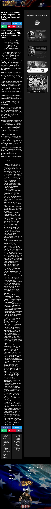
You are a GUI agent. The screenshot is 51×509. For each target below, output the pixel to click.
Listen (27, 470)
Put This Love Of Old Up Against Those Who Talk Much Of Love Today (12, 305)
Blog (10, 475)
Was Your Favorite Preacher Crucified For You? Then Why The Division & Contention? (12, 290)
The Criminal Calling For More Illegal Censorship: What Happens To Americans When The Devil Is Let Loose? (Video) (12, 231)
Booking (28, 473)
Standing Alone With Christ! (11, 398)
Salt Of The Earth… (9, 258)
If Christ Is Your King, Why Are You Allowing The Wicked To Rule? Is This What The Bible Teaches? (12, 375)
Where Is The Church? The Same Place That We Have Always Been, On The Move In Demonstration (13, 262)
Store (10, 470)
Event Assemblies (14, 473)
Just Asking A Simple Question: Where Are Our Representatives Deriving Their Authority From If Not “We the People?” (12, 271)
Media (27, 478)
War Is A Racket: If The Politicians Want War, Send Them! (13, 341)
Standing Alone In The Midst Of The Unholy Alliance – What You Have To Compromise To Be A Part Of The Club (12, 219)
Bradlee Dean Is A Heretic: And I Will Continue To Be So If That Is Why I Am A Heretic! (12, 330)
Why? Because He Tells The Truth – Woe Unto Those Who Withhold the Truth (12, 214)
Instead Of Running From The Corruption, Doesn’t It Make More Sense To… (13, 165)
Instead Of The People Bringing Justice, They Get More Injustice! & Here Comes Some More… (13, 208)
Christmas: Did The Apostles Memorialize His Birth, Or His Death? (12, 395)
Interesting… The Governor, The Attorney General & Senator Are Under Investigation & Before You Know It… (13, 179)
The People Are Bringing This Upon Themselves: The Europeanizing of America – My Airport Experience (12, 225)
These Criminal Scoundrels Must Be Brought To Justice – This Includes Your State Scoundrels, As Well (13, 278)
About (28, 475)
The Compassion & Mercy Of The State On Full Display (13, 236)
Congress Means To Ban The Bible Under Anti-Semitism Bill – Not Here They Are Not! (12, 389)
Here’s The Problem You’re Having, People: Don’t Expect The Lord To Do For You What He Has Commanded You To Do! (13, 403)
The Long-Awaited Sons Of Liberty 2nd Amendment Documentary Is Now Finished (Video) (12, 318)
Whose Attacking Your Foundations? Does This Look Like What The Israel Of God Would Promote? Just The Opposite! (12, 348)
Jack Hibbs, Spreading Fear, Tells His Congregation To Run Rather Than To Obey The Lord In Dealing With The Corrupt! (13, 197)
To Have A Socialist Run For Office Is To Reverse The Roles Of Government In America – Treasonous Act (12, 191)
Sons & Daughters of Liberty (34, 468)
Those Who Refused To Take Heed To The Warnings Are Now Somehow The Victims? (12, 368)
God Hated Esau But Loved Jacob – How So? (11, 414)
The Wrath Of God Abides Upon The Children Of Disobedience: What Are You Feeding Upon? (12, 418)
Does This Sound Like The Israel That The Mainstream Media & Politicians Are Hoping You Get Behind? (13, 410)
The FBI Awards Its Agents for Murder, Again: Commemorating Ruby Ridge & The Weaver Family (12, 185)
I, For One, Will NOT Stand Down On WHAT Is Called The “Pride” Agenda (13, 242)
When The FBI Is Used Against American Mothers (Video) (12, 203)
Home (10, 468)
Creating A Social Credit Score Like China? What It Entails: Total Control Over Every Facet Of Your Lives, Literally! (13, 254)
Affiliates (11, 478)
